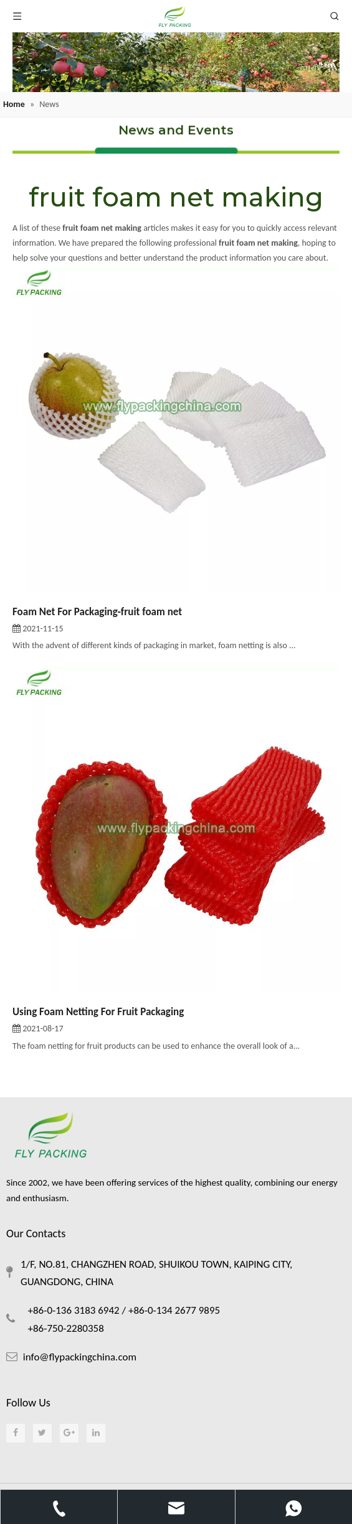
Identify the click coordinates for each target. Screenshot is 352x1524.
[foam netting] (176, 62)
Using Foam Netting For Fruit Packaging (98, 1011)
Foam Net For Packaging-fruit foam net (97, 611)
